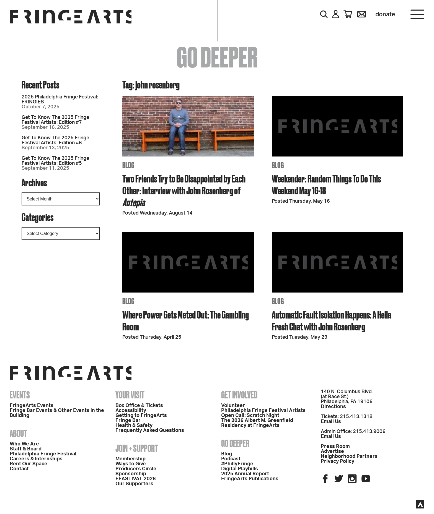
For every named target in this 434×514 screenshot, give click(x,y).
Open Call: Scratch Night (250, 415)
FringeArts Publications (249, 478)
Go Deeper (235, 443)
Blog (226, 454)
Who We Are (24, 444)
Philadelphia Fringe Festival (43, 454)
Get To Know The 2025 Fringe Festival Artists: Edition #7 (55, 120)
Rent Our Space (28, 463)
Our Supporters (134, 483)
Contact (19, 468)
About (18, 433)
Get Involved (239, 394)
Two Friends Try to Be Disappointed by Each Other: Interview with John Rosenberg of (184, 190)
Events (20, 394)
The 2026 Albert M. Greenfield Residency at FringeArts (257, 423)
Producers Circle (135, 468)
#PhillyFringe (237, 463)
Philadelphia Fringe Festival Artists (263, 410)
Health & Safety (134, 425)
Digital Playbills (239, 468)
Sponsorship (130, 473)
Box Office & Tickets (139, 405)
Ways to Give (130, 463)
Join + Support (136, 448)
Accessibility (130, 410)
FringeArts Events (31, 405)
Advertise (332, 451)
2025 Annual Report (245, 473)
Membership (130, 458)
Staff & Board (26, 449)
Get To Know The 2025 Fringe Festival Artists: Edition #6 (55, 140)
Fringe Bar (128, 420)
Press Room (335, 446)
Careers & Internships (36, 458)
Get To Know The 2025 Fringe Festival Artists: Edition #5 (55, 161)
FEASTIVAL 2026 (135, 478)
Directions (333, 406)
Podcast (231, 458)
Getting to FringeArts (141, 415)
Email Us (331, 421)
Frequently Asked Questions (149, 430)
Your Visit (129, 394)
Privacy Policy (337, 461)
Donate (385, 14)
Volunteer (233, 405)
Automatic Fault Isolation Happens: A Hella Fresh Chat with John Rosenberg (331, 320)
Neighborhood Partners (349, 456)
